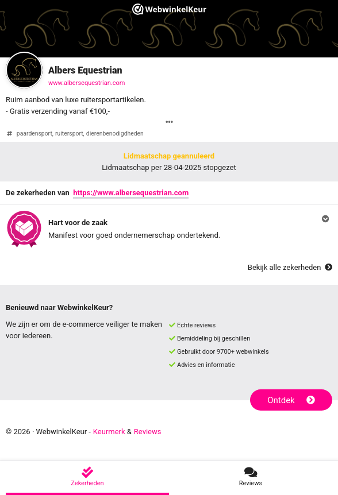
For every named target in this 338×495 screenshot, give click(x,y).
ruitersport (69, 133)
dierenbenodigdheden (115, 133)
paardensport (34, 133)
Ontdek (291, 400)
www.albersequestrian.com (86, 83)
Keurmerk (109, 431)
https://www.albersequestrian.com (131, 192)
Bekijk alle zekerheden (290, 267)
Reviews (148, 431)
